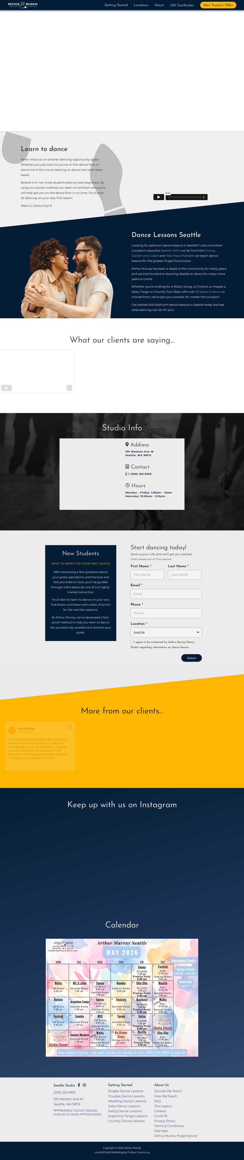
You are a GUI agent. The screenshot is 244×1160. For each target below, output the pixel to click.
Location (138, 624)
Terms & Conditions (169, 1125)
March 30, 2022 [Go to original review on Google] (26, 731)
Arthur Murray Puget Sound (175, 1135)
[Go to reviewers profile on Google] (13, 730)
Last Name (177, 566)
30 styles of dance (208, 292)
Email (136, 585)
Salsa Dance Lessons (124, 1106)
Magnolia (91, 1109)
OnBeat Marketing (138, 1152)
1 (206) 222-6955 (138, 474)
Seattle (75, 1113)
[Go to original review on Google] (70, 729)
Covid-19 (160, 1115)
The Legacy (163, 1106)
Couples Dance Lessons (126, 1096)
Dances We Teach (168, 1091)
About (159, 5)
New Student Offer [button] (218, 5)
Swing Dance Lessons (125, 1111)
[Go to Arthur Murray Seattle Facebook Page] (79, 1084)
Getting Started (116, 5)
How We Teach (165, 1096)
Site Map (161, 1130)
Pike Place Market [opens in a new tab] (179, 256)
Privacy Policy (164, 1120)
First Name (140, 566)
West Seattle (93, 1113)
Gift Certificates (182, 5)
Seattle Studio (64, 1085)
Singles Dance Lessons (125, 1091)
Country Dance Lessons (126, 1120)
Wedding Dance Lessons (127, 1101)
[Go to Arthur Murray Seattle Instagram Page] (84, 1084)
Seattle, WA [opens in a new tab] (169, 250)
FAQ (157, 1101)
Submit (191, 657)
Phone (136, 604)
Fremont (78, 1109)
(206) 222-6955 (64, 1092)
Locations (141, 5)
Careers (160, 1111)
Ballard (67, 1109)
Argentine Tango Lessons (127, 1115)
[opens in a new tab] (122, 1000)
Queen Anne (61, 1113)
